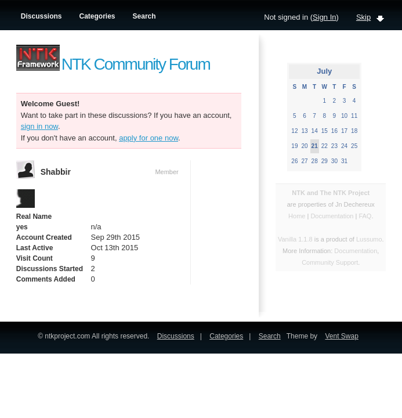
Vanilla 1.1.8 (295, 239)
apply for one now (148, 138)
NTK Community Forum (135, 64)
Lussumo (369, 239)
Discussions (41, 16)
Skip (363, 17)
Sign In (324, 17)
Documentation (332, 215)
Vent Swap (341, 336)
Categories (97, 16)
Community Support (330, 262)
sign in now (39, 126)
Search (144, 16)
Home (296, 215)
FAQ (364, 215)
